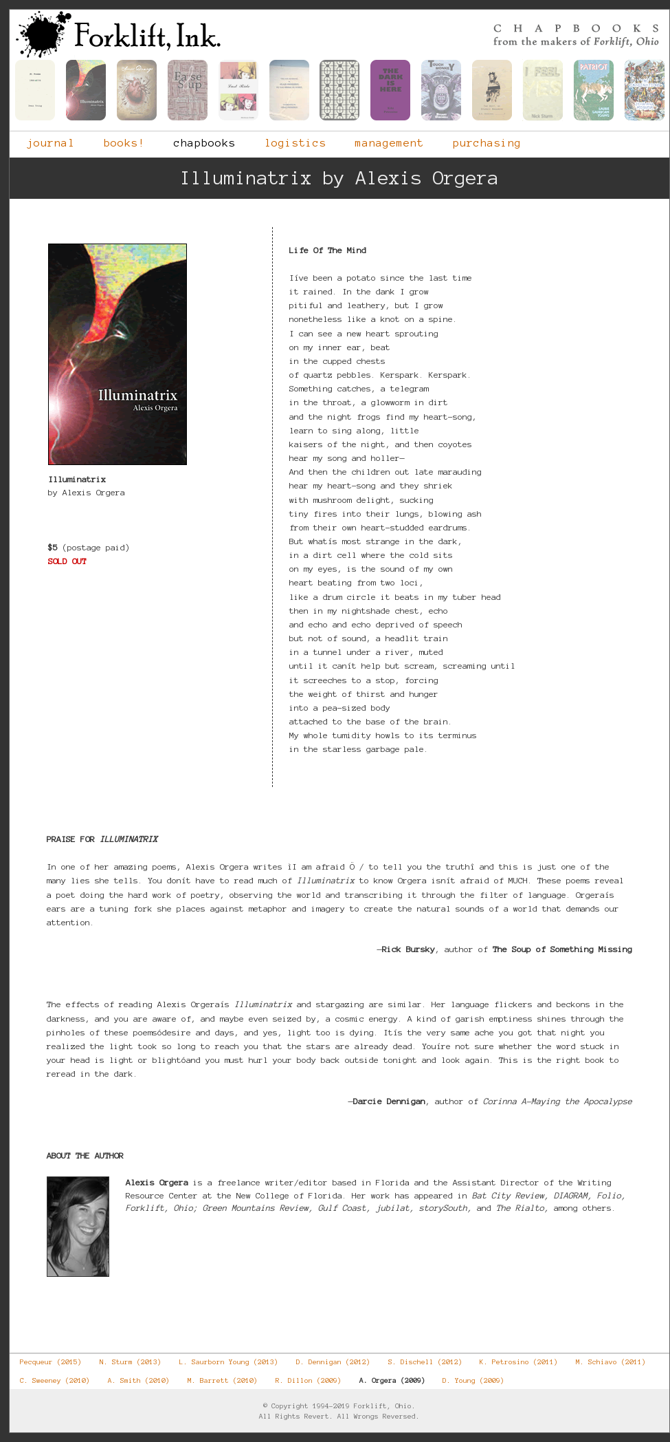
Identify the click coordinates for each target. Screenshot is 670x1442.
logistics (286, 140)
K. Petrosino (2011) (513, 1359)
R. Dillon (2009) (303, 1377)
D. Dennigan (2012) (328, 1359)
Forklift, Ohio (339, 34)
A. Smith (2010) (134, 1377)
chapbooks (196, 140)
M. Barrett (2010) (217, 1377)
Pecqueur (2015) (46, 1359)
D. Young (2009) (468, 1377)
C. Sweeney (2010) (50, 1377)
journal (42, 140)
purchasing (478, 140)
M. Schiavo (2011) (606, 1359)
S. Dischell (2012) (420, 1359)
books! (115, 140)
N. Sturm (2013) (125, 1359)
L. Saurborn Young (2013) (223, 1359)
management (380, 140)
